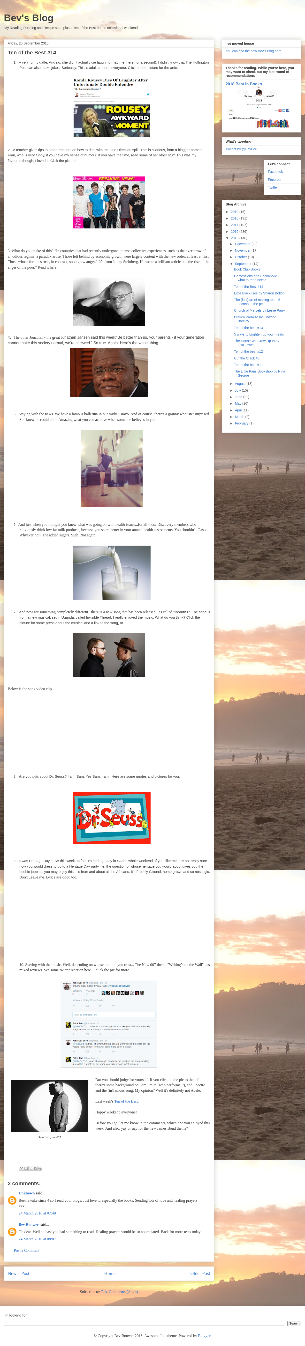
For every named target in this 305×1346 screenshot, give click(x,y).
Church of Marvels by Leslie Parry (259, 310)
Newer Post (18, 1273)
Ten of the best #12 (248, 351)
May (238, 403)
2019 (235, 212)
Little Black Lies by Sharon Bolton (259, 293)
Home (109, 1273)
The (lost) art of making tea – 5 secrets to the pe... (257, 302)
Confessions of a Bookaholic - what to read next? (256, 278)
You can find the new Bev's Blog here (254, 51)
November (243, 250)
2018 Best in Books (244, 84)
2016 (235, 232)
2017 (235, 225)
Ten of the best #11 (248, 365)
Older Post (200, 1273)
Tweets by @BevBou (241, 149)
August (240, 384)
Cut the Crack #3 (246, 358)
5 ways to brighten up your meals (259, 334)
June (239, 397)
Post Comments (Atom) (119, 1292)
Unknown (27, 1193)
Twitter (273, 187)
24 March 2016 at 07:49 (37, 1213)
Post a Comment (26, 1250)
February (242, 423)
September (243, 264)
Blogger (204, 1336)
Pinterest (274, 180)
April (239, 410)
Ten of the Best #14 (248, 287)
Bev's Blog (28, 18)
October (241, 257)
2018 (235, 218)
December (243, 244)
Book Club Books (247, 269)
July (238, 390)
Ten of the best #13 (248, 328)
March (240, 417)
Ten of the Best (126, 1101)
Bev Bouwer (29, 1224)
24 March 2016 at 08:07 (37, 1239)
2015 (235, 238)
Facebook (275, 172)
